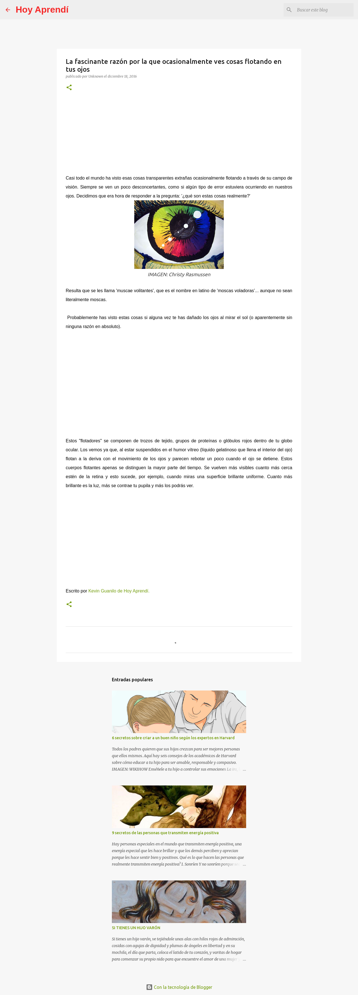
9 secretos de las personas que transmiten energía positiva (165, 833)
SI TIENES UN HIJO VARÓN (136, 928)
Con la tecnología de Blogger (179, 987)
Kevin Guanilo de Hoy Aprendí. (119, 591)
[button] (69, 88)
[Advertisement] (179, 136)
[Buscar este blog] (324, 10)
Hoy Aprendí (42, 9)
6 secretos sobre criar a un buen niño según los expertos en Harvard (173, 738)
